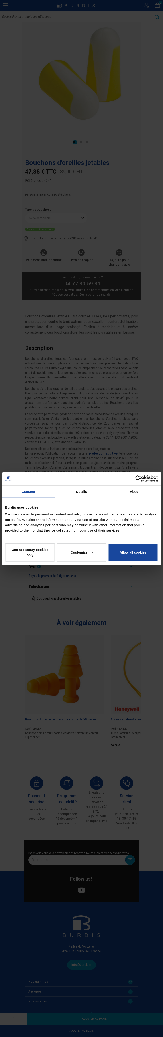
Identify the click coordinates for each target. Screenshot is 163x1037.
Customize (82, 552)
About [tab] (134, 491)
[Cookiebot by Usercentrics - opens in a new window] (138, 478)
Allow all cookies (133, 552)
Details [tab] (81, 491)
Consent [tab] (28, 491)
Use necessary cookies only (30, 552)
